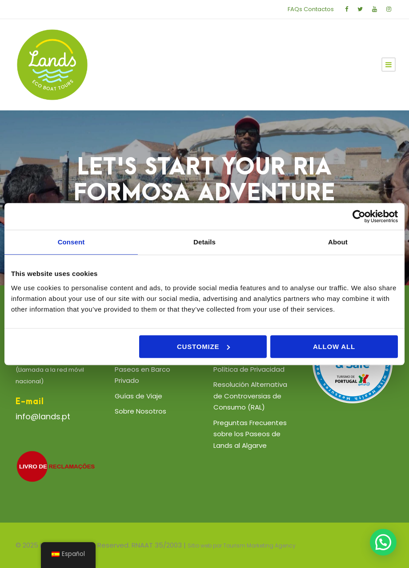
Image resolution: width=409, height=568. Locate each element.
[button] (383, 542)
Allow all (334, 346)
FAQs (295, 9)
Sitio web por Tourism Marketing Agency (242, 545)
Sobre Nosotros (140, 411)
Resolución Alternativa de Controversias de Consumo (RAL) (250, 396)
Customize (203, 346)
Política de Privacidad (249, 369)
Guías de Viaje (138, 396)
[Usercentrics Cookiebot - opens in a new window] (359, 216)
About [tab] (338, 242)
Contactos (319, 9)
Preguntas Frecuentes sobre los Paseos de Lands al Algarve (250, 434)
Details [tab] (204, 242)
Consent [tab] (71, 242)
